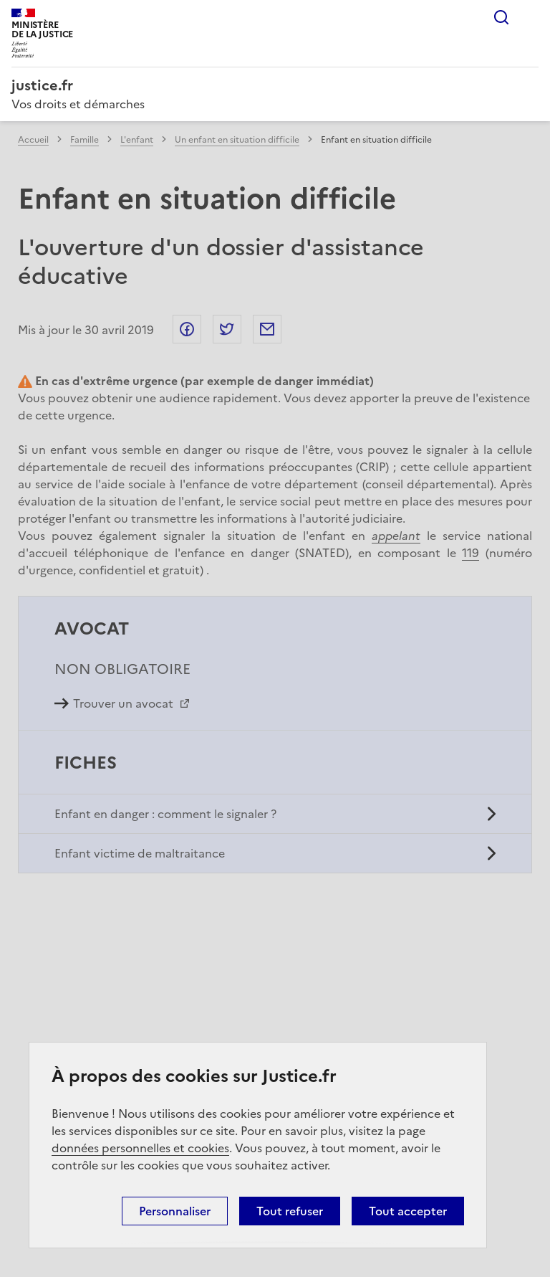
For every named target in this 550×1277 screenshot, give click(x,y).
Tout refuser (289, 1211)
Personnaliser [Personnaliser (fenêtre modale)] (175, 1211)
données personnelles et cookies (140, 1148)
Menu (530, 17)
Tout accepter (408, 1211)
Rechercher (501, 17)
